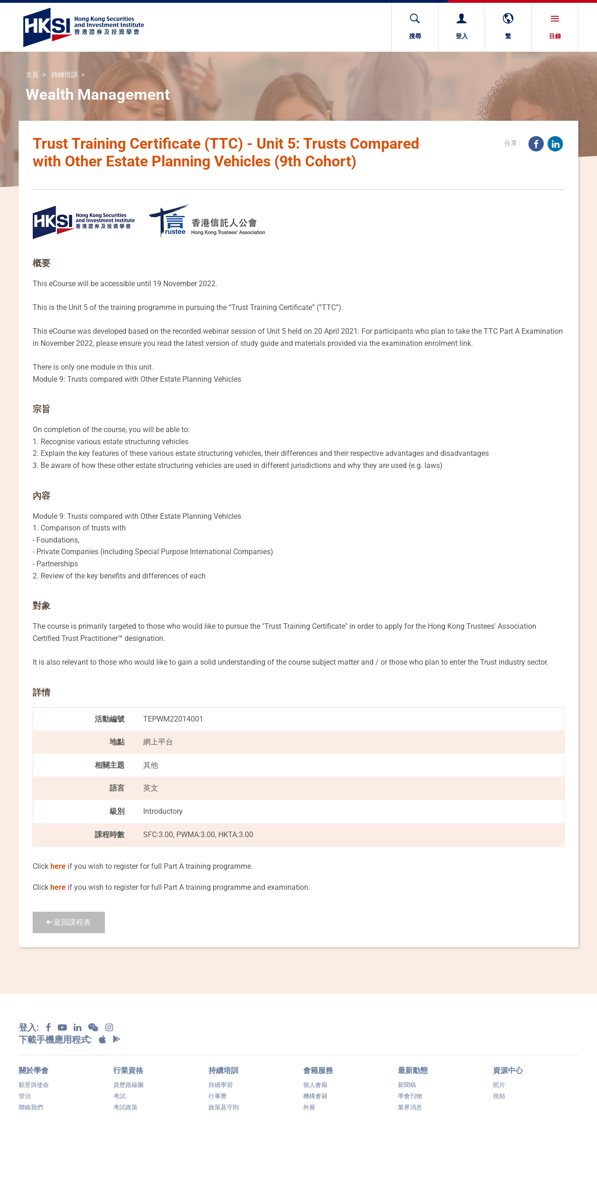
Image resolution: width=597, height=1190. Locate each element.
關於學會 (34, 1070)
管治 (25, 1096)
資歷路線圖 (128, 1084)
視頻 (499, 1096)
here (58, 866)
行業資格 (128, 1070)
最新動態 (413, 1070)
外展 (309, 1107)
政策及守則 (223, 1107)
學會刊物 (410, 1096)
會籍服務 (318, 1070)
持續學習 (220, 1084)
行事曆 (217, 1096)
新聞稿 (407, 1084)
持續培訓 (64, 75)
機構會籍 (315, 1096)
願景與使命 (34, 1084)
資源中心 (508, 1070)
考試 (119, 1096)
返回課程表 (69, 922)
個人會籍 (315, 1084)
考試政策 (125, 1107)
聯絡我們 (31, 1107)
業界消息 (410, 1107)
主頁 (32, 75)
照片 (499, 1084)
